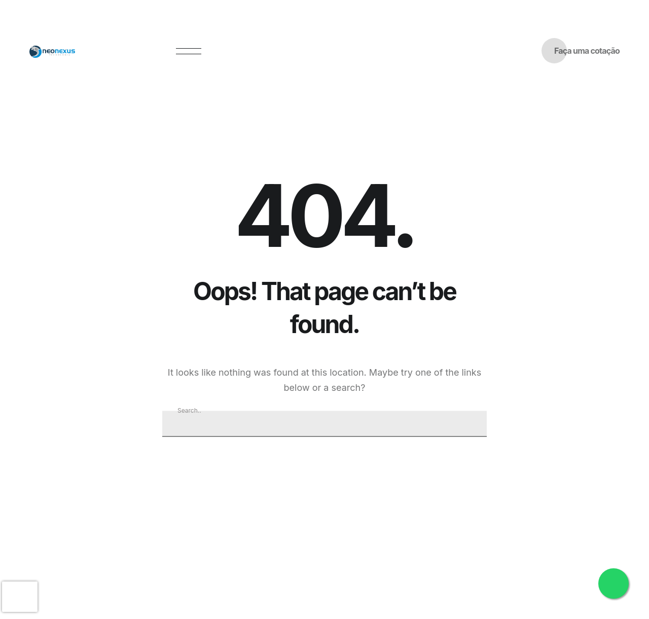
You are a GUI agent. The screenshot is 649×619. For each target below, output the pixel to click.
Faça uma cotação (587, 51)
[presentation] (20, 596)
